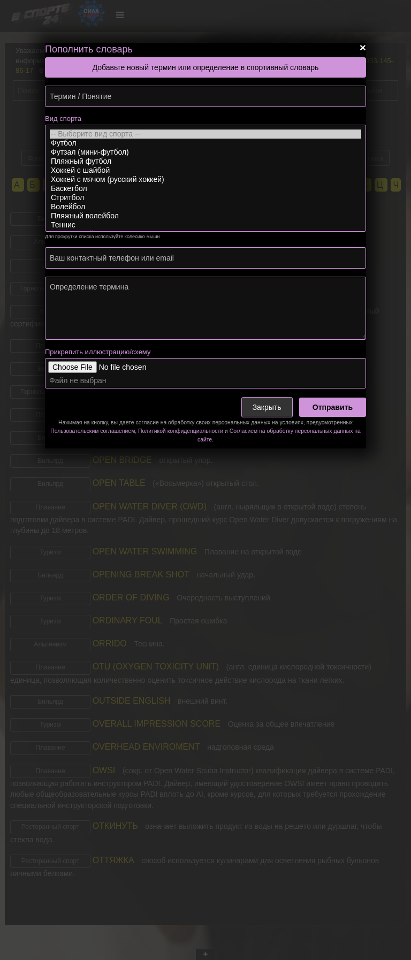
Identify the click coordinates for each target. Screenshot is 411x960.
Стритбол (205, 197)
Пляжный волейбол (205, 215)
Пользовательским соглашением (92, 431)
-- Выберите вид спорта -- (205, 134)
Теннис (205, 225)
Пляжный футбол (205, 161)
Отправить (333, 407)
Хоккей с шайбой (205, 170)
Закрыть (267, 407)
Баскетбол (205, 188)
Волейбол (205, 206)
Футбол (205, 143)
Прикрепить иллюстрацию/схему (97, 351)
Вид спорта (63, 118)
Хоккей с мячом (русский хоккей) (205, 179)
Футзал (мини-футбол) (205, 152)
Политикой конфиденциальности (180, 431)
